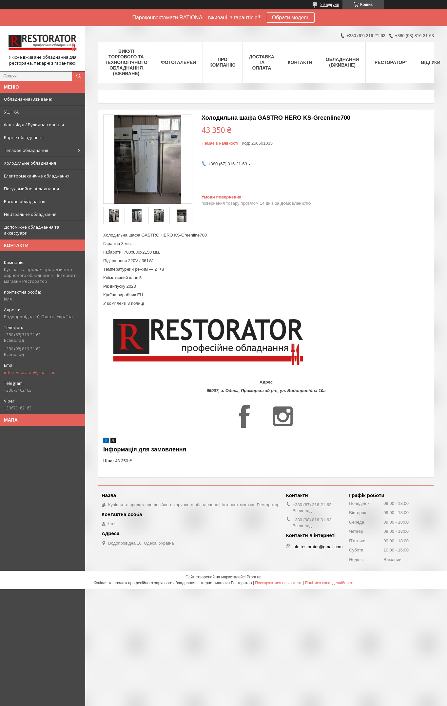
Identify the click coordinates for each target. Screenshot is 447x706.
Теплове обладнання (26, 150)
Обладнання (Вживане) (28, 99)
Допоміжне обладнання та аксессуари (31, 230)
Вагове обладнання (24, 201)
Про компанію (222, 62)
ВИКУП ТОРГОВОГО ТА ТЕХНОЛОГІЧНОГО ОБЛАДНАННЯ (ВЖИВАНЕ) (126, 62)
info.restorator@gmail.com (30, 372)
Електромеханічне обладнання (36, 176)
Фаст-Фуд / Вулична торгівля (34, 125)
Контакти (300, 62)
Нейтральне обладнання (30, 214)
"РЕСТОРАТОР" (389, 62)
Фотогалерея (178, 62)
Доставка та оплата (261, 62)
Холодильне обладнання (30, 163)
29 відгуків (330, 4)
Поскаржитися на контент (278, 583)
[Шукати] (78, 76)
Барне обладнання (24, 137)
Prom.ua (254, 577)
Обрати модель (291, 17)
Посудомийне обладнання (31, 189)
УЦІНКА (11, 112)
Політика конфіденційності (329, 583)
